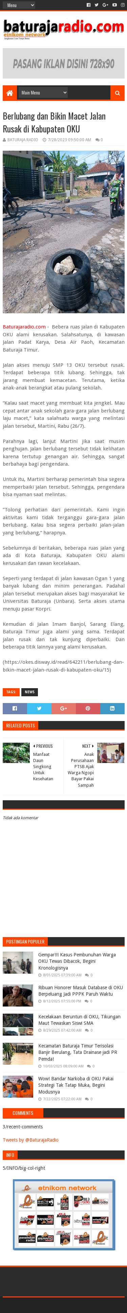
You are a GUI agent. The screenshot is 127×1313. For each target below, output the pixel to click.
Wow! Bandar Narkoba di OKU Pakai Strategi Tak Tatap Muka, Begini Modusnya (75, 1085)
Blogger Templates (92, 1305)
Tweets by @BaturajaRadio (31, 1140)
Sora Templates (53, 1305)
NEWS (30, 692)
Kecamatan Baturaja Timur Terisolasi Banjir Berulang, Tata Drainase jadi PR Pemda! (77, 1052)
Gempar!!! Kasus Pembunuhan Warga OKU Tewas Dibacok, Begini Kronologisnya (77, 961)
